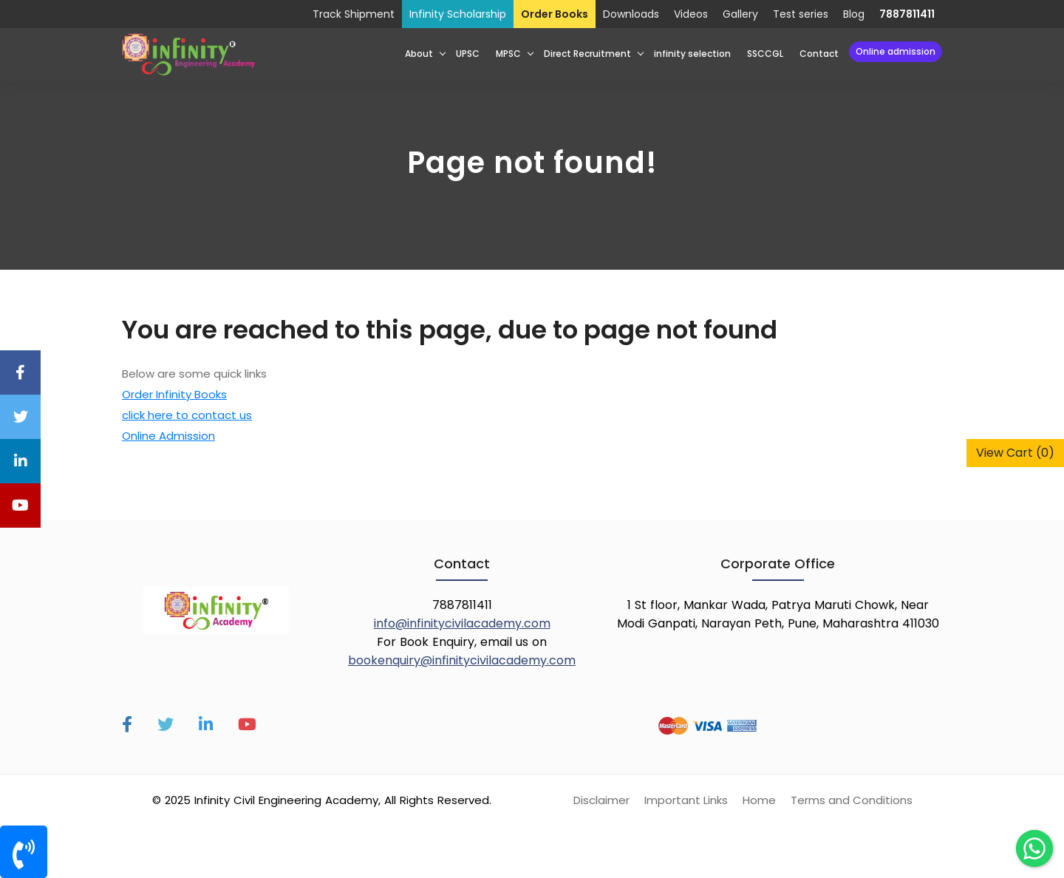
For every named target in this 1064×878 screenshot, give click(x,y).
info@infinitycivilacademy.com (462, 623)
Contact (819, 53)
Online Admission (895, 51)
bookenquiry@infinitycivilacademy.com (462, 660)
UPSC (468, 53)
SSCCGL (765, 53)
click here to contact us (187, 415)
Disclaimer (601, 800)
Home (759, 800)
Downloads (631, 14)
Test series (800, 14)
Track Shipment (354, 14)
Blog (853, 14)
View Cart (1015, 452)
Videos (691, 14)
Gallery (740, 14)
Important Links (686, 800)
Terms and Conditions (852, 800)
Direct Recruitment (587, 53)
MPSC (508, 53)
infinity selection (692, 53)
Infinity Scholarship (457, 14)
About (419, 53)
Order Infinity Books (174, 394)
